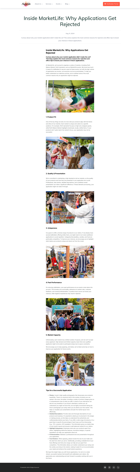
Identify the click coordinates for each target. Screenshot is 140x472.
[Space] (26, 4)
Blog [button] (66, 4)
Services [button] (48, 4)
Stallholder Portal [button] (111, 4)
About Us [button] (38, 4)
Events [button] (58, 4)
